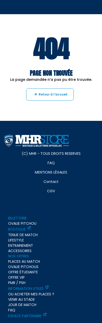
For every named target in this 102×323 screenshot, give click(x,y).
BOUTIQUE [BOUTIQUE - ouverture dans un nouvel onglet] (17, 229)
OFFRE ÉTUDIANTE (23, 272)
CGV (51, 191)
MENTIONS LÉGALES (51, 172)
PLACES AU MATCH (24, 261)
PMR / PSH (16, 282)
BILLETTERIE (17, 218)
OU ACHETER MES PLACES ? (31, 294)
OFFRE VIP (16, 277)
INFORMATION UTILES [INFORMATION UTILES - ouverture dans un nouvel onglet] (25, 288)
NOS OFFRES (18, 256)
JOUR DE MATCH (22, 304)
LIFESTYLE (16, 240)
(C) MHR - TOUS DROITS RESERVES (51, 153)
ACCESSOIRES (20, 250)
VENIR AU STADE (21, 299)
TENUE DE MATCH (23, 234)
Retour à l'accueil (53, 94)
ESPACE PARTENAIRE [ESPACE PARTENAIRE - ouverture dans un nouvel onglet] (24, 315)
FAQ (51, 162)
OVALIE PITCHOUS (23, 266)
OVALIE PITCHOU (22, 223)
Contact (51, 181)
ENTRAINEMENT (20, 245)
